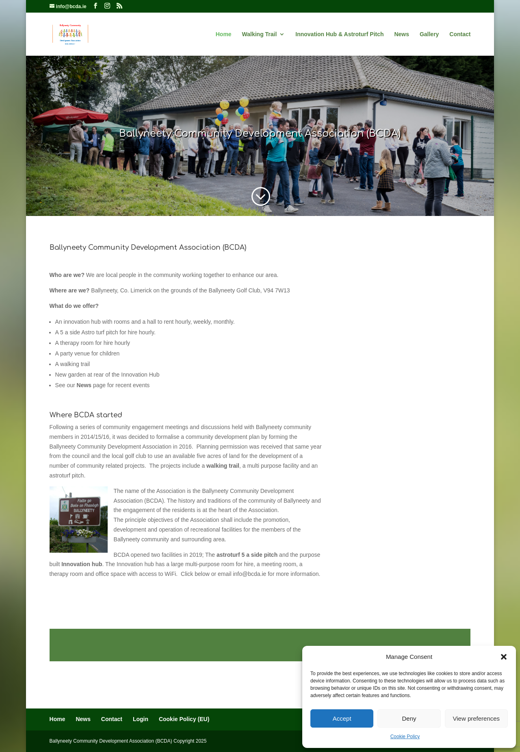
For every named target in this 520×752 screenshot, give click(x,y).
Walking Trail (259, 34)
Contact (459, 34)
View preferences (476, 718)
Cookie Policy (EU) (184, 719)
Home (224, 34)
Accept (342, 718)
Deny (409, 718)
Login (140, 719)
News (401, 34)
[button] (504, 657)
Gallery (429, 34)
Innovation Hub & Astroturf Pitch (339, 34)
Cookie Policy (405, 736)
